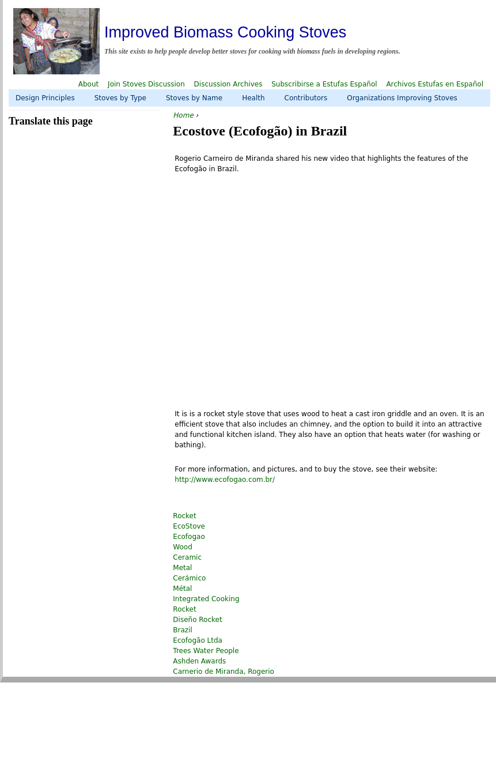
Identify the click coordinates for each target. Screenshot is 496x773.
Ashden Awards (199, 661)
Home (183, 115)
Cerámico (189, 578)
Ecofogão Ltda (197, 640)
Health (253, 98)
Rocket (184, 516)
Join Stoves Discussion (146, 84)
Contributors (306, 98)
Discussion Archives (228, 84)
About (88, 84)
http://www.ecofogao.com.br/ (225, 480)
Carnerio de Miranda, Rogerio (223, 672)
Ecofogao (189, 537)
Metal (182, 568)
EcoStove (189, 526)
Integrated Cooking (206, 599)
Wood (182, 547)
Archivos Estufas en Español (434, 84)
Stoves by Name (194, 98)
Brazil (182, 630)
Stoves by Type (120, 98)
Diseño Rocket (197, 620)
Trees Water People (205, 651)
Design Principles (45, 98)
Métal (182, 589)
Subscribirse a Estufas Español (324, 84)
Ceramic (187, 557)
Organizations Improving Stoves (402, 98)
